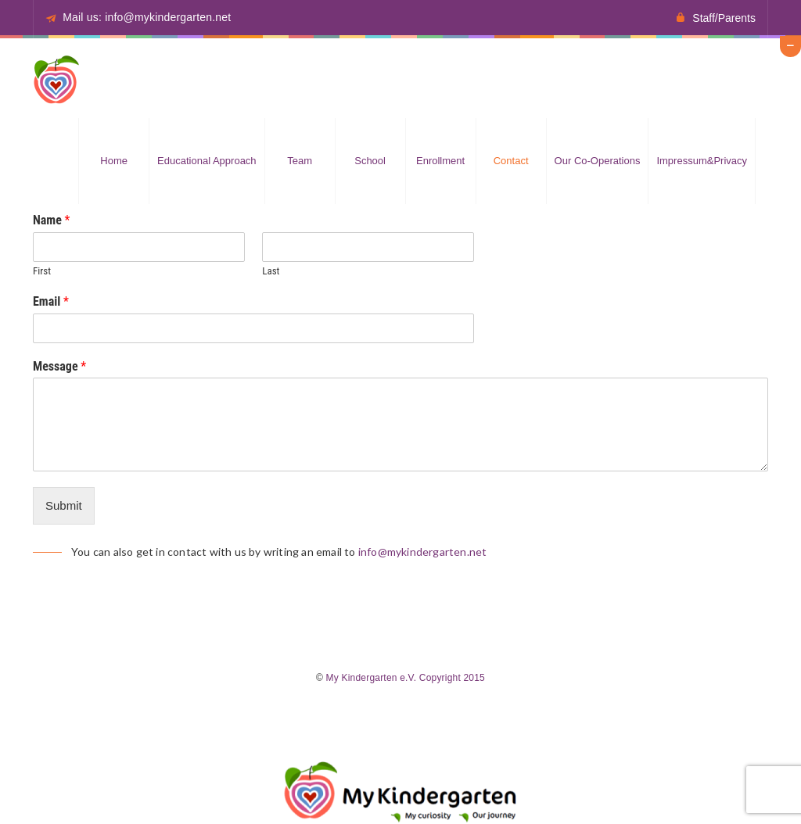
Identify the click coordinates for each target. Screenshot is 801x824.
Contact (511, 161)
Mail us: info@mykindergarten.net (147, 17)
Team (299, 161)
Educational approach (206, 161)
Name (51, 220)
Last (270, 271)
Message (59, 366)
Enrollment (440, 161)
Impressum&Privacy (701, 161)
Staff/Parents (724, 18)
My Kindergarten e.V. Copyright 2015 (405, 677)
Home (114, 161)
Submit (63, 505)
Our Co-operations (598, 161)
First (42, 271)
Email (51, 301)
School (370, 161)
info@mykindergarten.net (422, 551)
